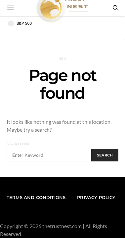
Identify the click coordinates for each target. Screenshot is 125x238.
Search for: (18, 144)
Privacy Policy (96, 197)
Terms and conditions (36, 197)
